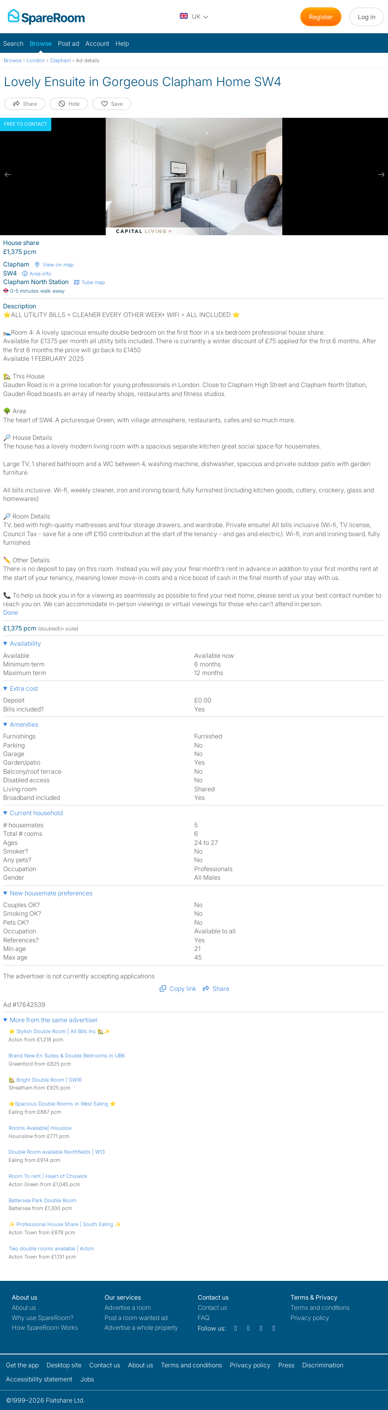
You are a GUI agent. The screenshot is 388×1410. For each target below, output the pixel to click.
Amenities (24, 724)
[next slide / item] (380, 174)
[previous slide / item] (8, 174)
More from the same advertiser (54, 1020)
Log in (366, 17)
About (24, 1307)
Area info (36, 273)
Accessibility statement (39, 1379)
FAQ (203, 1318)
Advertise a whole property (141, 1327)
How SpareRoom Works (45, 1327)
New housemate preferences (51, 893)
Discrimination (322, 1365)
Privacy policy (310, 1318)
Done (10, 612)
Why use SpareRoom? (43, 1318)
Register (321, 17)
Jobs (87, 1379)
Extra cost (24, 688)
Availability (25, 643)
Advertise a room (128, 1307)
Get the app (22, 1365)
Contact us (212, 1307)
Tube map (89, 282)
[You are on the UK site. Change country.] (194, 17)
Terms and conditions (320, 1307)
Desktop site (64, 1365)
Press (286, 1365)
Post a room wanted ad (136, 1318)
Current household (36, 813)
